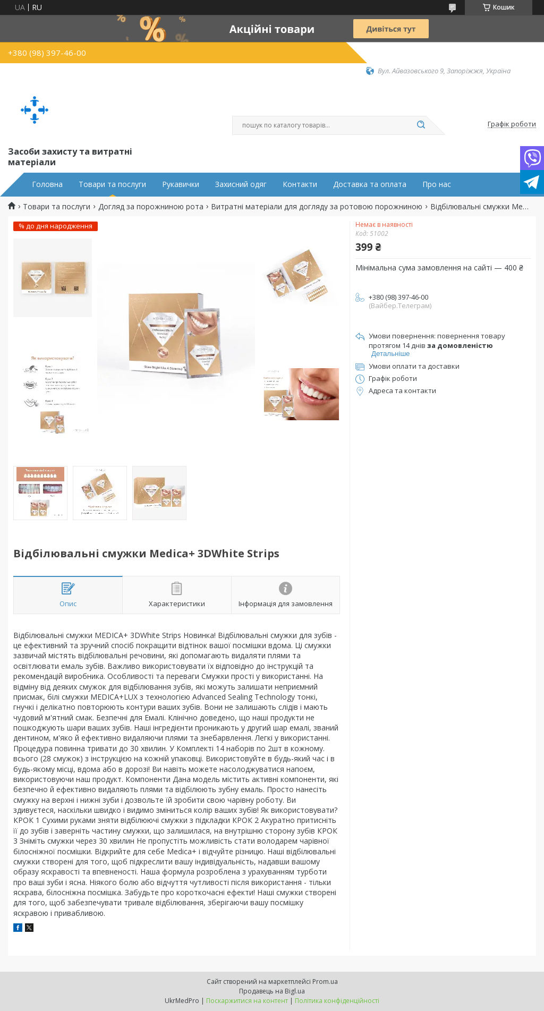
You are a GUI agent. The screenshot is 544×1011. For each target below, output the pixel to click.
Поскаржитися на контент (247, 1000)
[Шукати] (420, 125)
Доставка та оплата (369, 184)
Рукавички (180, 184)
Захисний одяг (241, 184)
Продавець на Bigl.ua (272, 991)
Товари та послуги (112, 184)
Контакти (300, 184)
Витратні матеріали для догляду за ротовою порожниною (316, 206)
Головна (47, 184)
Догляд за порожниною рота (150, 206)
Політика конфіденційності (337, 1000)
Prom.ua (325, 981)
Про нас (436, 184)
